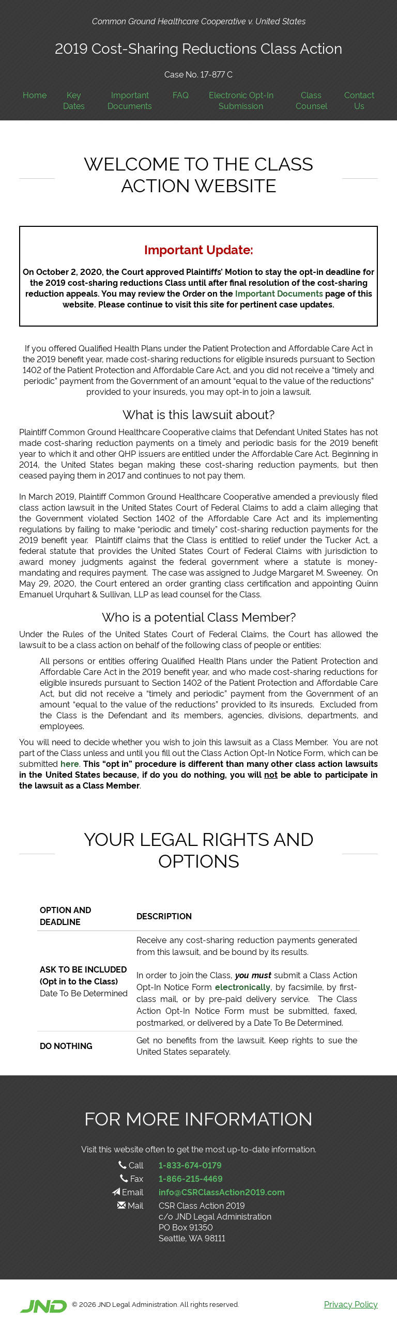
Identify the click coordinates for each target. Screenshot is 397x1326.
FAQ (181, 94)
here (69, 763)
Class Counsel (311, 100)
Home (35, 94)
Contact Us (359, 100)
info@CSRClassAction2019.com (222, 1191)
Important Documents (130, 100)
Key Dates (74, 100)
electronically (242, 986)
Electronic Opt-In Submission (241, 100)
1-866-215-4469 (191, 1178)
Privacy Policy (351, 1303)
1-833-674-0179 (190, 1164)
